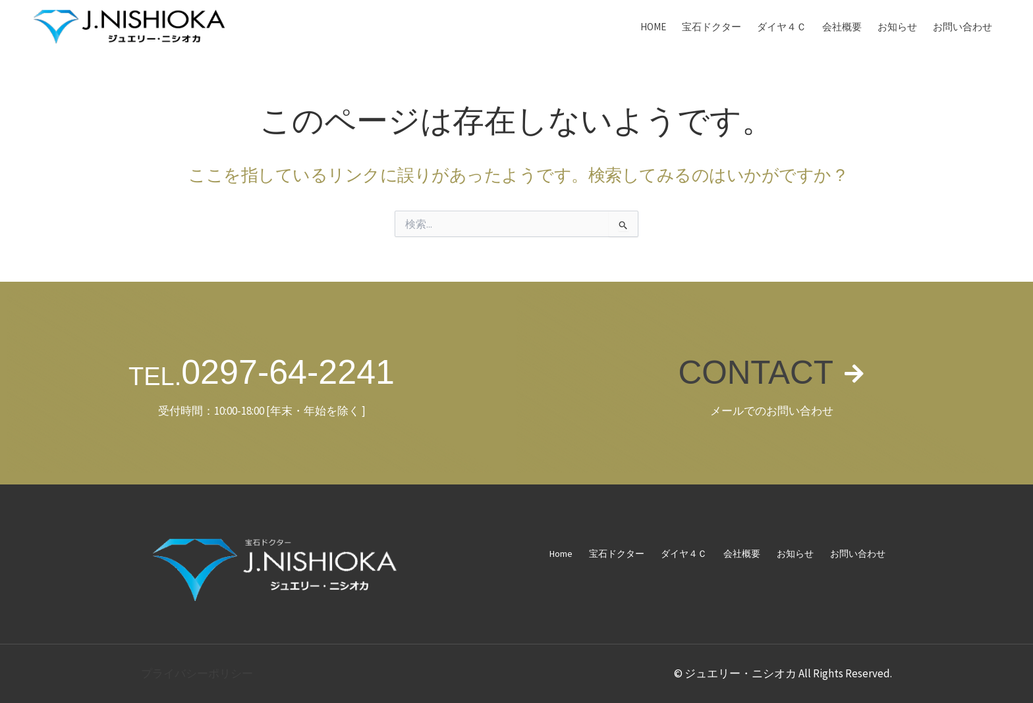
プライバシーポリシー (197, 673)
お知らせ (897, 26)
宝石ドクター (711, 26)
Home (653, 26)
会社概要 (842, 26)
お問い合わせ (962, 26)
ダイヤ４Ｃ (781, 26)
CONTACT (755, 372)
